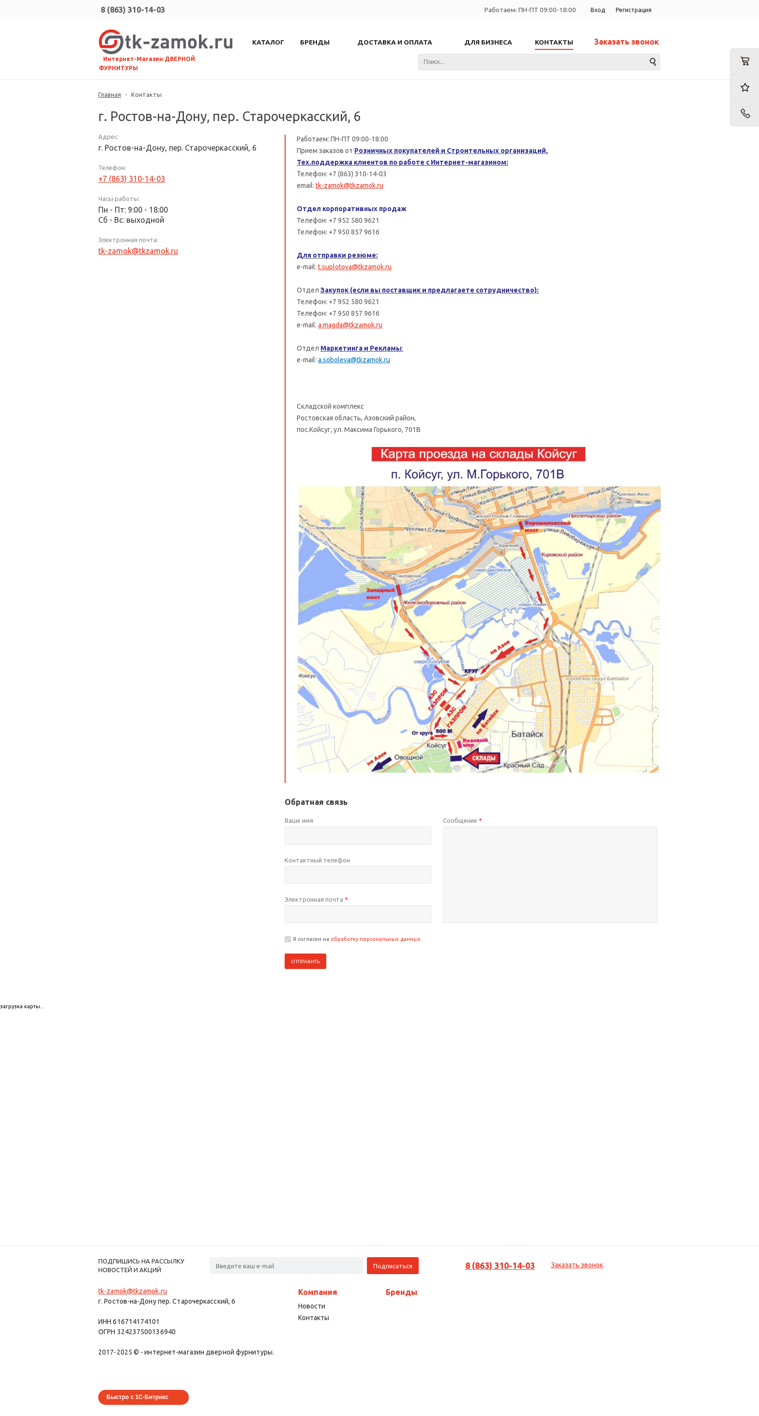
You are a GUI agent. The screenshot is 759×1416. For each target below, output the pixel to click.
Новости (311, 1306)
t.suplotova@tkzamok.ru (355, 267)
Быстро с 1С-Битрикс (137, 1397)
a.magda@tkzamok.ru (350, 325)
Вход (598, 10)
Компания (317, 1292)
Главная (109, 94)
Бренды (401, 1292)
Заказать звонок (626, 41)
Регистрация (634, 10)
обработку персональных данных (376, 939)
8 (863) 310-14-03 (133, 9)
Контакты (313, 1318)
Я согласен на (357, 939)
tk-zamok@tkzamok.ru (138, 250)
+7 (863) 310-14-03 (131, 178)
